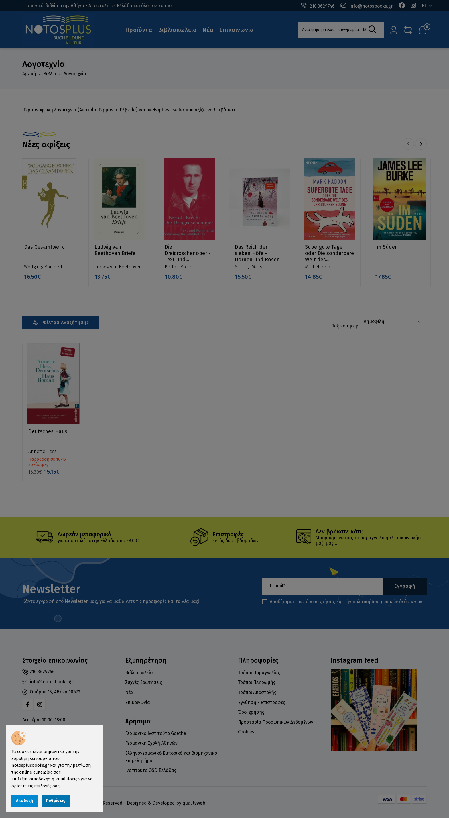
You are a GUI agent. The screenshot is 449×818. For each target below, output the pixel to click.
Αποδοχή (24, 800)
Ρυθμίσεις (55, 800)
